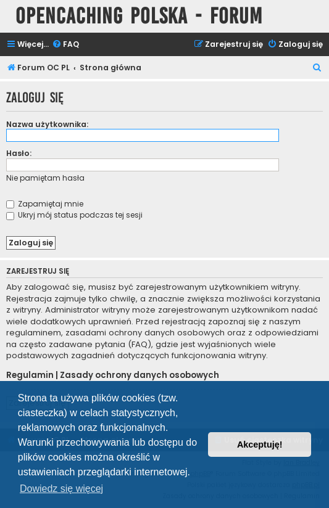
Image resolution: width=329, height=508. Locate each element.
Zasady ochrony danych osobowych (139, 375)
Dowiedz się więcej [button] (61, 488)
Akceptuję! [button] (260, 444)
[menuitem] (65, 44)
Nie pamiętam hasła (45, 177)
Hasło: (18, 153)
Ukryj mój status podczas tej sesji (74, 215)
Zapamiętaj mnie (44, 204)
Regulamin (30, 375)
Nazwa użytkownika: (47, 124)
